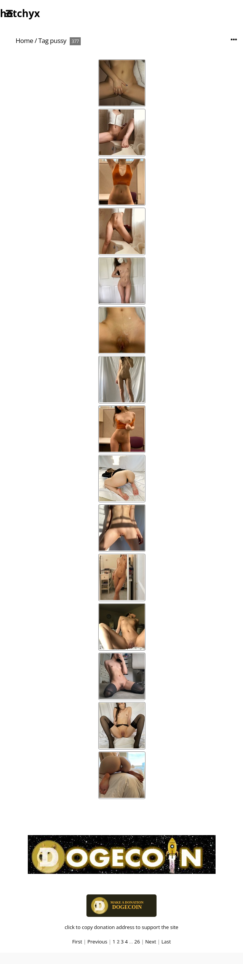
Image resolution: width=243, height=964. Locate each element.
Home (24, 40)
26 (137, 941)
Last (166, 941)
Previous (97, 941)
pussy (58, 40)
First (77, 941)
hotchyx (20, 13)
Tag (43, 40)
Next (150, 941)
